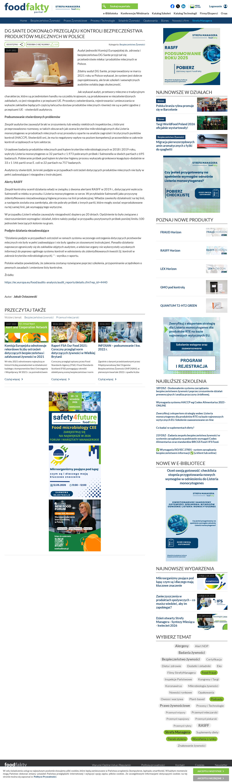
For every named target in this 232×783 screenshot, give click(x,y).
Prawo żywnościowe (175, 706)
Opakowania (150, 20)
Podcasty (217, 699)
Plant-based (197, 699)
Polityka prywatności (153, 765)
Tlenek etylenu (176, 739)
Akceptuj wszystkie (210, 771)
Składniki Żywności (129, 20)
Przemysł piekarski (206, 719)
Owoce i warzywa (172, 699)
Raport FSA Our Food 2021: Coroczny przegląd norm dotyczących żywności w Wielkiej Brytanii (73, 351)
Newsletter (221, 765)
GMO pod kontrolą (172, 287)
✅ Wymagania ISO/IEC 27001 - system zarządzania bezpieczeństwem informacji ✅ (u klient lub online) (186, 451)
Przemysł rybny (182, 726)
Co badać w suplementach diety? (175, 427)
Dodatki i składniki (199, 666)
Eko (219, 666)
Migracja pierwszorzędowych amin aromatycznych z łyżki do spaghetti (175, 145)
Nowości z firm (180, 20)
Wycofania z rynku (204, 739)
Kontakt (180, 765)
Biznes (165, 20)
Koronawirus (173, 686)
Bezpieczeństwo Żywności (45, 20)
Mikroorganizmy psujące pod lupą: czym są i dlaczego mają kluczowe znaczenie (175, 581)
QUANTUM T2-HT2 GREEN (178, 305)
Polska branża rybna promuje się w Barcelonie (175, 107)
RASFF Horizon (170, 250)
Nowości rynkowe (180, 693)
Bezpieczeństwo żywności (39, 317)
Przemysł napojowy (177, 719)
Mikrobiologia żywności (203, 686)
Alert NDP (201, 646)
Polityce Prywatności (45, 776)
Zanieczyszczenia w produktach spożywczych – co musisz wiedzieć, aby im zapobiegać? (175, 601)
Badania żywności (192, 653)
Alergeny (182, 646)
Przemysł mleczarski (67, 317)
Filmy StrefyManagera (181, 673)
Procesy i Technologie (103, 20)
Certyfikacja (214, 659)
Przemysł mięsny (175, 713)
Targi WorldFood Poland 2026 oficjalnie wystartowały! (175, 125)
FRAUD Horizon (170, 232)
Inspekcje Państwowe (178, 679)
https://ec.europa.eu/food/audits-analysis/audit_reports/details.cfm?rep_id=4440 (56, 282)
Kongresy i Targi (208, 679)
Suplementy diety (207, 733)
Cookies (199, 765)
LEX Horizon (168, 268)
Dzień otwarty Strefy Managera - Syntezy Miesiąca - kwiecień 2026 (175, 621)
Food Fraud (209, 673)
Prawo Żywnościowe (75, 20)
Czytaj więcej (12, 379)
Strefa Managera (202, 20)
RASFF (203, 726)
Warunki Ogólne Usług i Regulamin (111, 765)
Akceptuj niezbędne (210, 778)
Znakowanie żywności (192, 746)
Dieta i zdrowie (171, 666)
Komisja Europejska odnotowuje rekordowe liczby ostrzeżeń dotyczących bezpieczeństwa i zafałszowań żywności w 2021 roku (25, 353)
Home (23, 20)
